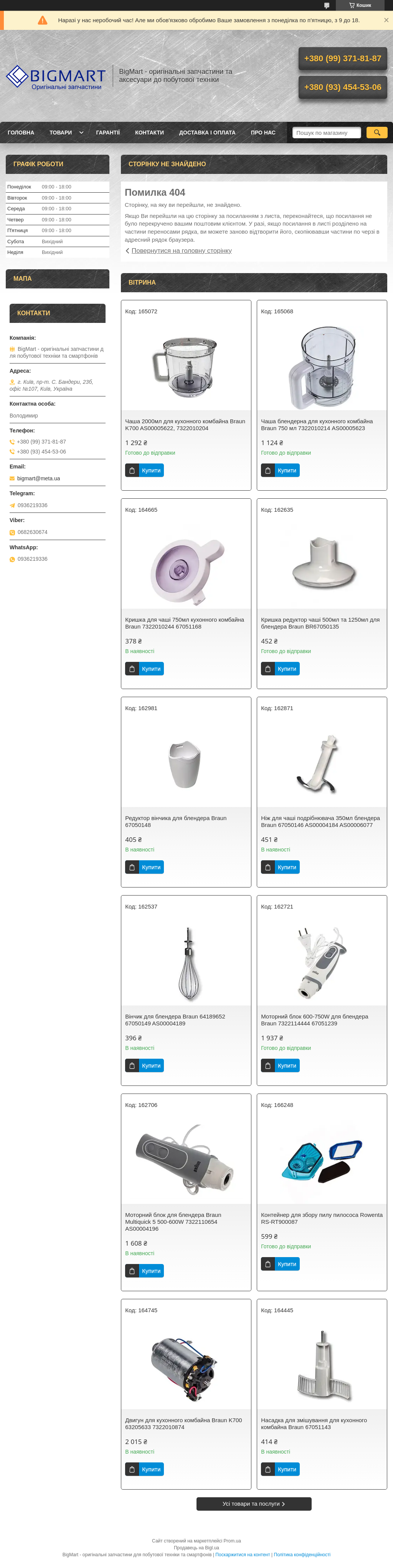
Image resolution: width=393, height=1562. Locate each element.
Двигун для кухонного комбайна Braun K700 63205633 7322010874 (183, 1423)
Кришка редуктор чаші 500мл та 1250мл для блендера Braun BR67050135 (320, 623)
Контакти (149, 132)
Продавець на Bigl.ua (196, 1548)
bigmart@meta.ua (38, 478)
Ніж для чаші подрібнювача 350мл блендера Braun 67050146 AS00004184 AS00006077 (320, 821)
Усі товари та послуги (251, 1503)
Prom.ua (232, 1541)
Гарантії (108, 132)
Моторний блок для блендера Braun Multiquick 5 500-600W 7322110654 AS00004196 (173, 1222)
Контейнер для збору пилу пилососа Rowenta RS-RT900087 (322, 1218)
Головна (21, 132)
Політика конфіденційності (302, 1554)
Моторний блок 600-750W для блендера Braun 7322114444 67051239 (314, 1020)
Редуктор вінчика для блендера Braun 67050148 (175, 821)
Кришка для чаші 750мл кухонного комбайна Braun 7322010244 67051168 (184, 623)
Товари (61, 132)
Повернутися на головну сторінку (182, 250)
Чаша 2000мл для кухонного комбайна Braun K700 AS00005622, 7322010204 (185, 424)
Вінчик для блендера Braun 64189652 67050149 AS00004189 (175, 1020)
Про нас (263, 132)
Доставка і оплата (207, 132)
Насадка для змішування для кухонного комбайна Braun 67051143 (314, 1423)
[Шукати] (377, 132)
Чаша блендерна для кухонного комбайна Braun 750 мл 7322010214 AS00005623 (317, 424)
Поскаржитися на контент (242, 1554)
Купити (151, 470)
